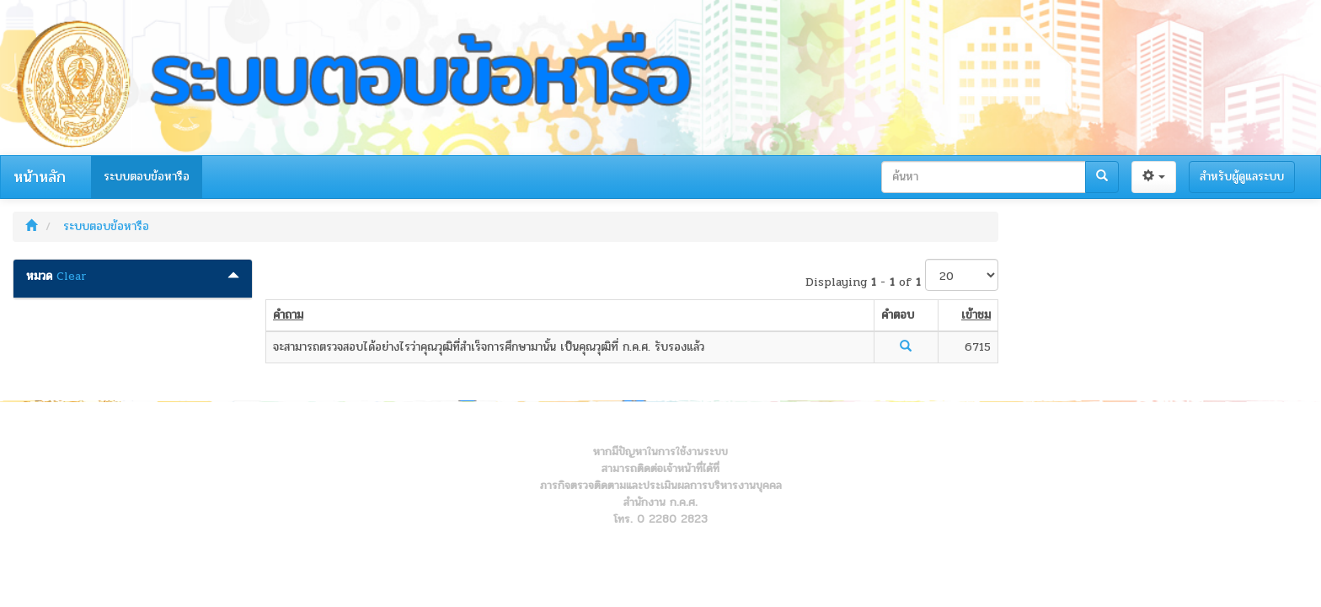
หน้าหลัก (39, 177)
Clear (71, 276)
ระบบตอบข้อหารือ (147, 176)
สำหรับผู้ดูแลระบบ (1242, 176)
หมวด (39, 276)
